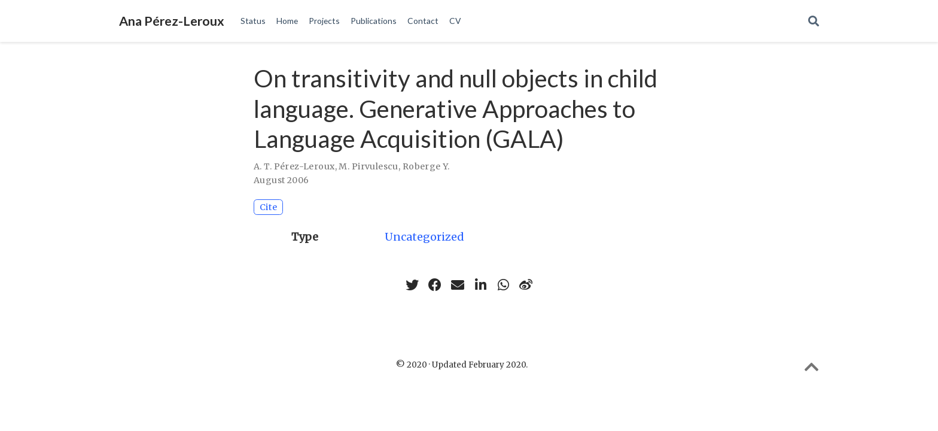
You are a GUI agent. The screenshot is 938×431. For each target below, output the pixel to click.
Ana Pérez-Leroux (171, 21)
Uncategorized (424, 237)
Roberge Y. (426, 166)
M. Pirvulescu (368, 166)
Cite (268, 207)
